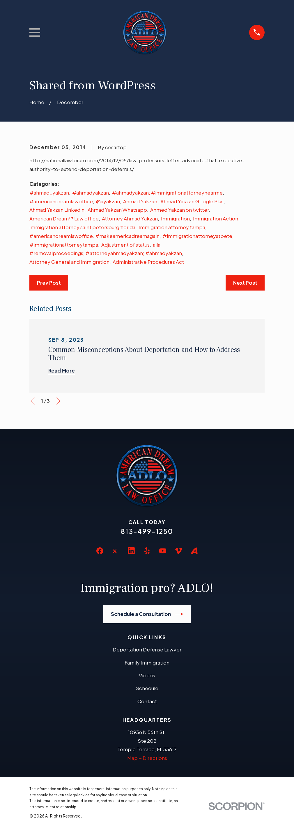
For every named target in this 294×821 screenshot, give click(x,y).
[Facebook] (99, 550)
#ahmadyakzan (90, 192)
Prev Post (49, 282)
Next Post (245, 282)
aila (156, 244)
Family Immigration (147, 662)
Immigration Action (215, 218)
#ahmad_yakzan (49, 192)
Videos (147, 675)
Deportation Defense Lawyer (147, 649)
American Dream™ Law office (64, 218)
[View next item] (58, 401)
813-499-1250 (147, 531)
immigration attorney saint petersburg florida (82, 227)
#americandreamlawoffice (61, 201)
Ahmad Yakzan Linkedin (56, 209)
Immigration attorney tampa (172, 227)
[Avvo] (194, 550)
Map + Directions (147, 758)
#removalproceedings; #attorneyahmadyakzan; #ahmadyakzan (105, 253)
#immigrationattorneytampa (63, 244)
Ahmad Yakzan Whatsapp (117, 209)
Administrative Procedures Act (148, 262)
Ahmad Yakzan (140, 201)
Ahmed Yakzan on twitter (179, 209)
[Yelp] (147, 550)
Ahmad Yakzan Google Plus (192, 201)
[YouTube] (162, 550)
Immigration (175, 218)
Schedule (147, 688)
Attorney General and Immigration (69, 262)
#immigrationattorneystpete (197, 236)
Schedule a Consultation (147, 614)
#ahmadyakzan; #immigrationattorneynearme (167, 192)
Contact (147, 701)
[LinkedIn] (131, 550)
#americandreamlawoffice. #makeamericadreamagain (94, 236)
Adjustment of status (125, 244)
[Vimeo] (178, 550)
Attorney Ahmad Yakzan (130, 218)
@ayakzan (108, 201)
